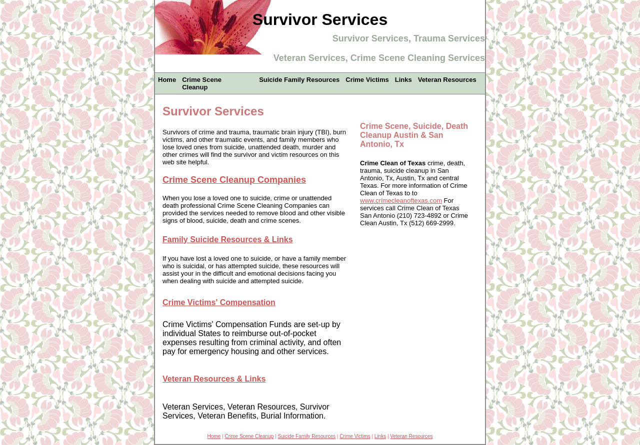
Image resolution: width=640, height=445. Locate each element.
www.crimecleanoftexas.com (401, 200)
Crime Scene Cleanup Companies (234, 180)
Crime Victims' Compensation (219, 302)
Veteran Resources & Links (214, 379)
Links (403, 79)
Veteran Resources (447, 79)
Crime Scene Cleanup (202, 83)
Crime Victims (367, 79)
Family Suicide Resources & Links (227, 239)
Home (167, 79)
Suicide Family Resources (299, 79)
